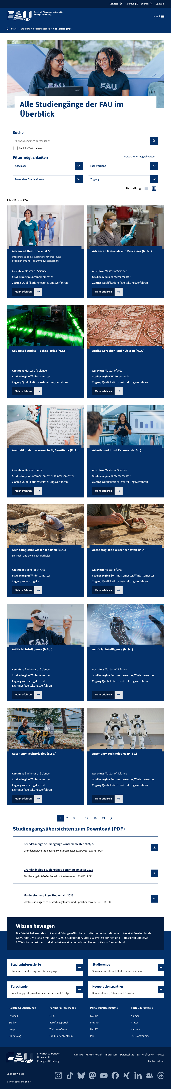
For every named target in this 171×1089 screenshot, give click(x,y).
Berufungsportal (58, 1022)
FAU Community (140, 1036)
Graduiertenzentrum (61, 1036)
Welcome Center (58, 1029)
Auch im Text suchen (28, 148)
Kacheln (154, 189)
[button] (154, 847)
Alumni (135, 1016)
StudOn (13, 1022)
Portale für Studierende (22, 1008)
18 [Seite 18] (95, 818)
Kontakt (78, 1054)
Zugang (124, 179)
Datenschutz (127, 1054)
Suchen (147, 4)
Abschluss (49, 166)
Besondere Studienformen (49, 179)
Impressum (111, 1054)
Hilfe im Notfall (94, 1054)
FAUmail (13, 1016)
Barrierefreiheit (145, 1054)
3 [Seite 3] (74, 818)
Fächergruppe (124, 166)
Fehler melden (156, 1061)
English (160, 4)
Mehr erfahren (23, 292)
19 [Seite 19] (103, 818)
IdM (92, 1036)
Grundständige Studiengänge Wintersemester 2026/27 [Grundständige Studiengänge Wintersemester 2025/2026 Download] (59, 844)
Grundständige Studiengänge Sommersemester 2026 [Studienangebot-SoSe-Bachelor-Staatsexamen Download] (58, 870)
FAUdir (94, 1016)
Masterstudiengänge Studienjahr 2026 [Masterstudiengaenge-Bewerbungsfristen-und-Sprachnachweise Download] (48, 895)
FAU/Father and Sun (19, 1081)
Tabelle (146, 189)
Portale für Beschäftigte (104, 1008)
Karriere (135, 1029)
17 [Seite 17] (86, 818)
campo (12, 1029)
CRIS (52, 1016)
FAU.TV (94, 1029)
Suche (18, 133)
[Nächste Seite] (111, 818)
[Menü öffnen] (158, 16)
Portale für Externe (142, 1008)
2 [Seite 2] (67, 818)
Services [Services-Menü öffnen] (116, 4)
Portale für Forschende (62, 1008)
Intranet (94, 1022)
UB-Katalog (15, 1036)
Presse (134, 1022)
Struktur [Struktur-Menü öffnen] (131, 4)
